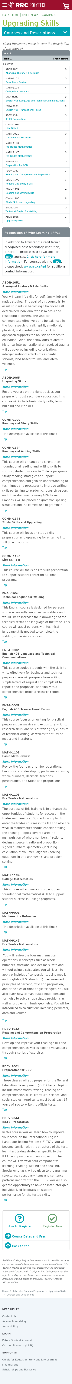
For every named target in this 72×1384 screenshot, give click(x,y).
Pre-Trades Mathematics (18, 146)
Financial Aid (10, 1364)
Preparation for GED (16, 164)
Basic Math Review (16, 81)
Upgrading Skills (14, 220)
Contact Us (9, 1316)
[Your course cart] (66, 5)
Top (4, 368)
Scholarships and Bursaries (19, 1369)
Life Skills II (11, 128)
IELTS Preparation (15, 118)
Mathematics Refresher (18, 137)
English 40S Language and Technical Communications (35, 100)
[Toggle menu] (24, 5)
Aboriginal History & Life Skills (22, 72)
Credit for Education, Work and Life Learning (29, 1359)
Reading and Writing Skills (19, 192)
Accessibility (10, 1326)
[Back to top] (36, 1245)
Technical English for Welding (21, 211)
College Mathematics (17, 91)
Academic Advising (14, 1321)
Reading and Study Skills (19, 183)
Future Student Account (17, 1340)
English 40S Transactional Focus (23, 109)
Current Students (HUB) (18, 1345)
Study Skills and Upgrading (20, 201)
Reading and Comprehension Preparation (27, 174)
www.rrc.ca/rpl (35, 266)
